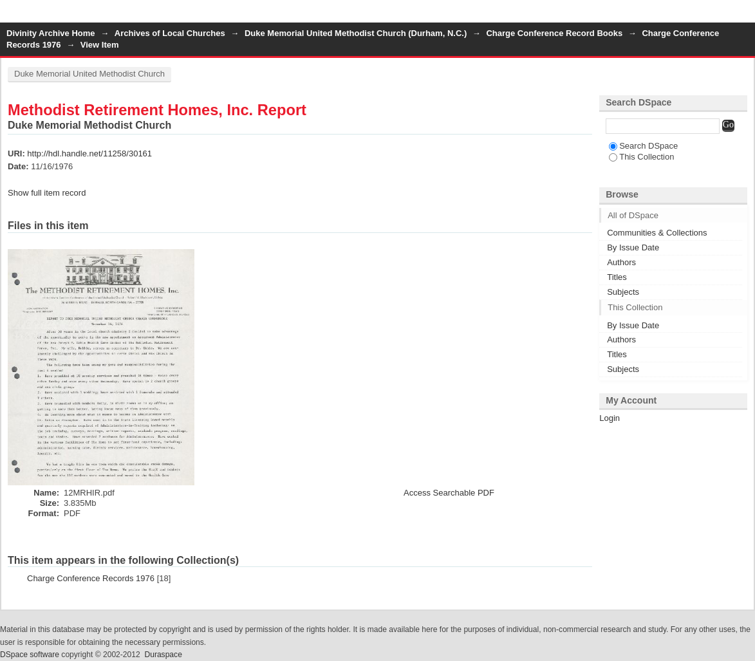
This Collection (641, 157)
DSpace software (29, 654)
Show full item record (47, 193)
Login (744, 16)
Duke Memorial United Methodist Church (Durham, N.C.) (356, 33)
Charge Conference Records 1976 (90, 578)
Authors (621, 262)
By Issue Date (633, 247)
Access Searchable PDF (449, 493)
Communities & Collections (657, 232)
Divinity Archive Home (50, 33)
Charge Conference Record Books (554, 33)
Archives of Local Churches (170, 33)
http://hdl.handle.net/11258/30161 (89, 153)
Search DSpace (643, 146)
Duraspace (163, 654)
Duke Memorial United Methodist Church (89, 74)
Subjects (623, 292)
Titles (617, 277)
